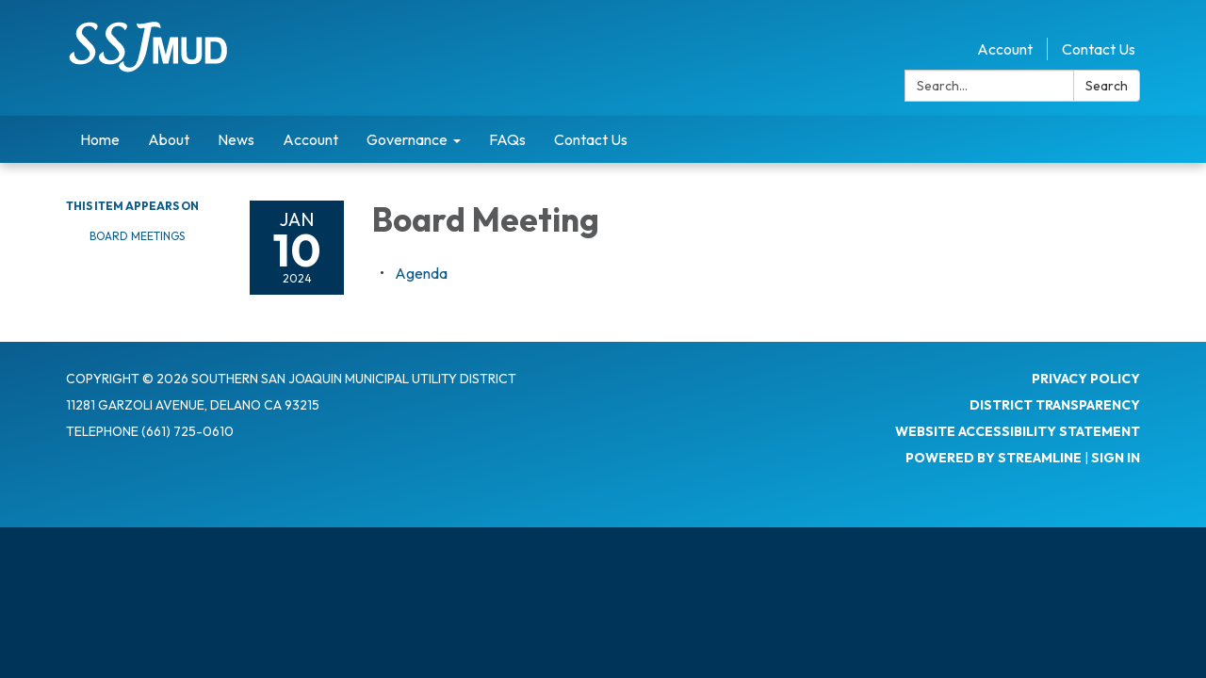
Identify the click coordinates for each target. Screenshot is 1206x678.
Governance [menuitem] (407, 139)
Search (1106, 85)
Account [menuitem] (310, 139)
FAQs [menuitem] (507, 139)
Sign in (1115, 457)
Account (1005, 49)
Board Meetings (137, 236)
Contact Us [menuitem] (590, 139)
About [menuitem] (168, 139)
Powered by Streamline (993, 457)
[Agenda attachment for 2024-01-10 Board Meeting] (421, 273)
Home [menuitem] (100, 139)
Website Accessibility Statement (1017, 431)
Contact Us (1098, 49)
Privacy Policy (1086, 378)
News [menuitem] (236, 139)
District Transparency (1055, 404)
